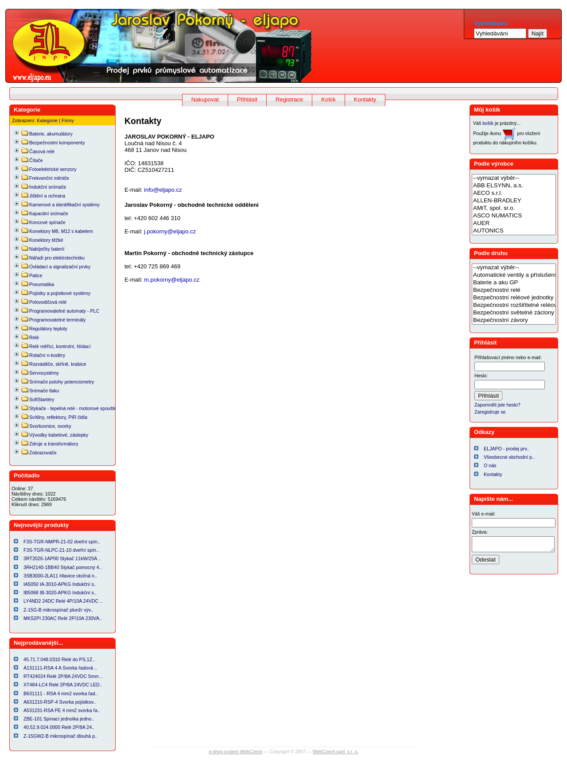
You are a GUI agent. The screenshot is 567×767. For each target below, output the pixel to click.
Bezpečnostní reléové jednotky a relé (513, 298)
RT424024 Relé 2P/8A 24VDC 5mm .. (63, 676)
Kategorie (47, 120)
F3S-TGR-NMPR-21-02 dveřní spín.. (61, 541)
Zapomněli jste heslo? (497, 404)
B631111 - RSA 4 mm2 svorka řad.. (60, 693)
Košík (328, 99)
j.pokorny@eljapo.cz (170, 231)
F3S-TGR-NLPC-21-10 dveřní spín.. (61, 550)
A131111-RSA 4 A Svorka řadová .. (60, 667)
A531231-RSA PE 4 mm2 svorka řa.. (61, 710)
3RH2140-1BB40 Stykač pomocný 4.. (62, 567)
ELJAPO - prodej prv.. (506, 448)
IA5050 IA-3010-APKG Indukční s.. (60, 584)
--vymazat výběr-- (513, 178)
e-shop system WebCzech (235, 751)
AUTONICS (513, 231)
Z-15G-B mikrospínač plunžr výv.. (58, 609)
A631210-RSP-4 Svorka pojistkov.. (59, 702)
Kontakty (365, 99)
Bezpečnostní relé (513, 290)
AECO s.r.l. (513, 193)
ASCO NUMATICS (513, 216)
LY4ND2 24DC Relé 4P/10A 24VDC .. (62, 601)
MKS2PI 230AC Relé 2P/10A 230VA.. (62, 618)
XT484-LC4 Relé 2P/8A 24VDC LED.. (62, 684)
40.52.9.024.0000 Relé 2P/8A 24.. (58, 727)
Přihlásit (247, 99)
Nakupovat (205, 99)
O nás (490, 465)
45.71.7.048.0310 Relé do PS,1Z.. (59, 659)
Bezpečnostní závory (513, 320)
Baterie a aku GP (513, 283)
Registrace (289, 99)
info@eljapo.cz (162, 189)
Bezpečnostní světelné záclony (513, 313)
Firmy (68, 120)
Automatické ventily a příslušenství (513, 275)
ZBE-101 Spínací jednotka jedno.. (58, 718)
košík (487, 123)
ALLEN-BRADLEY (513, 201)
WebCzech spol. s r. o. (336, 751)
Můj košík (487, 109)
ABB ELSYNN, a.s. (513, 186)
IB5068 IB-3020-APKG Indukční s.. (60, 592)
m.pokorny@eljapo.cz (171, 279)
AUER (513, 223)
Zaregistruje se (489, 411)
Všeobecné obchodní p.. (509, 457)
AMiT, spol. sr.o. (513, 208)
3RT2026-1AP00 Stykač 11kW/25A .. (62, 558)
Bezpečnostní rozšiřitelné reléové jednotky (513, 305)
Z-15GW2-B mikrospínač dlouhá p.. (60, 736)
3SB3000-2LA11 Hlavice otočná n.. (60, 575)
